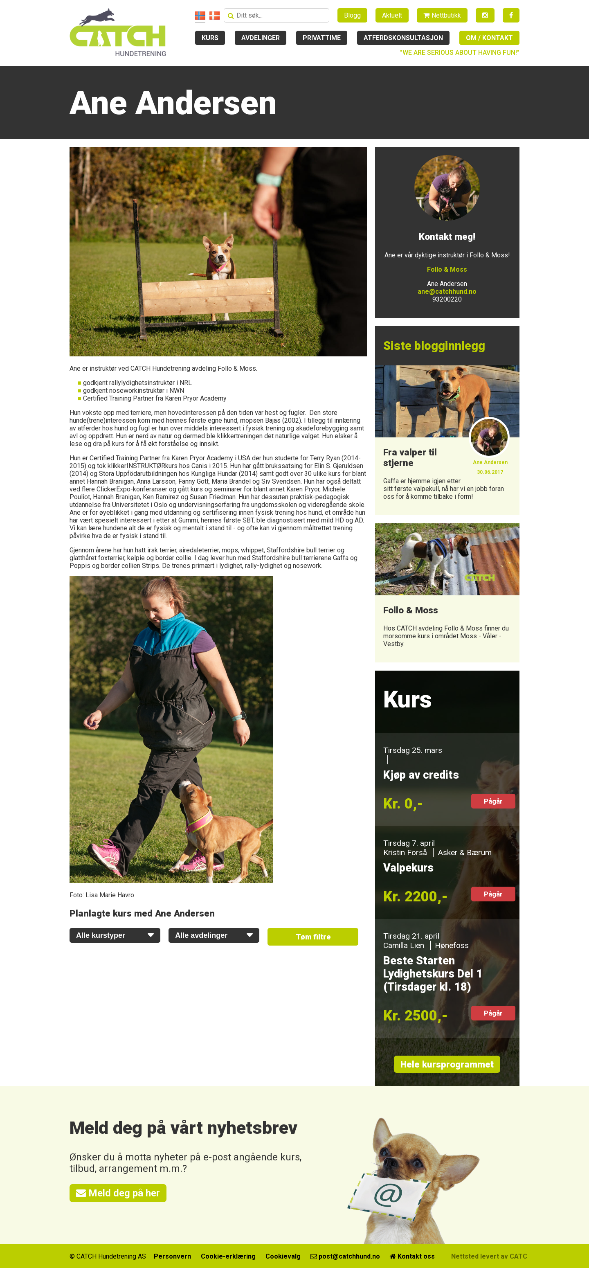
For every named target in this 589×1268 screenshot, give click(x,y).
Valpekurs (408, 867)
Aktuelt (392, 15)
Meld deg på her (118, 1193)
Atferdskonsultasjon (403, 38)
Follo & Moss (447, 269)
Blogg (352, 15)
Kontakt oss (412, 1256)
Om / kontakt (489, 38)
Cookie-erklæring (228, 1256)
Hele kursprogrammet (447, 1064)
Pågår (493, 801)
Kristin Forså (405, 852)
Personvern (172, 1256)
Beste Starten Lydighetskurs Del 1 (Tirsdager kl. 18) (433, 973)
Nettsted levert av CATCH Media (501, 1256)
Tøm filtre (313, 936)
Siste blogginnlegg (434, 346)
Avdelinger (260, 38)
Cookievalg (283, 1256)
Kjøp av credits (421, 775)
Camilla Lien (403, 945)
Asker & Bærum (465, 852)
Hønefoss (452, 945)
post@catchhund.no (345, 1256)
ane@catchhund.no (447, 291)
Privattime (322, 38)
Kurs (210, 38)
